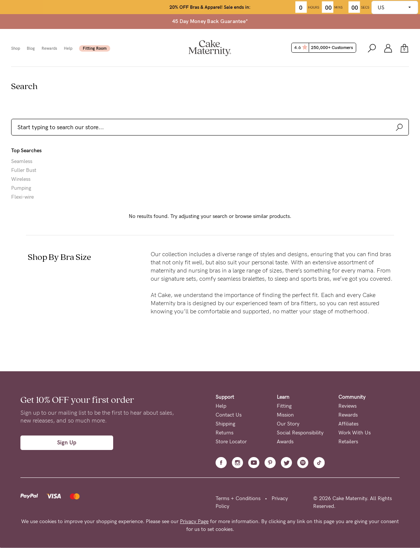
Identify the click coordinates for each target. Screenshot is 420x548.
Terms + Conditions (238, 498)
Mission (285, 415)
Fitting (284, 406)
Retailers (348, 441)
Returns (224, 433)
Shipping (225, 424)
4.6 (324, 47)
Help (68, 48)
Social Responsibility (300, 433)
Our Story (288, 424)
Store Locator (231, 441)
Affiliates (348, 424)
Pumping (21, 188)
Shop (15, 48)
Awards (285, 441)
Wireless (20, 179)
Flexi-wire (22, 197)
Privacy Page (194, 521)
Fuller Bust (23, 170)
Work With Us (354, 433)
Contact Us (229, 415)
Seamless (21, 161)
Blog (31, 48)
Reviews (347, 406)
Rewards (49, 48)
